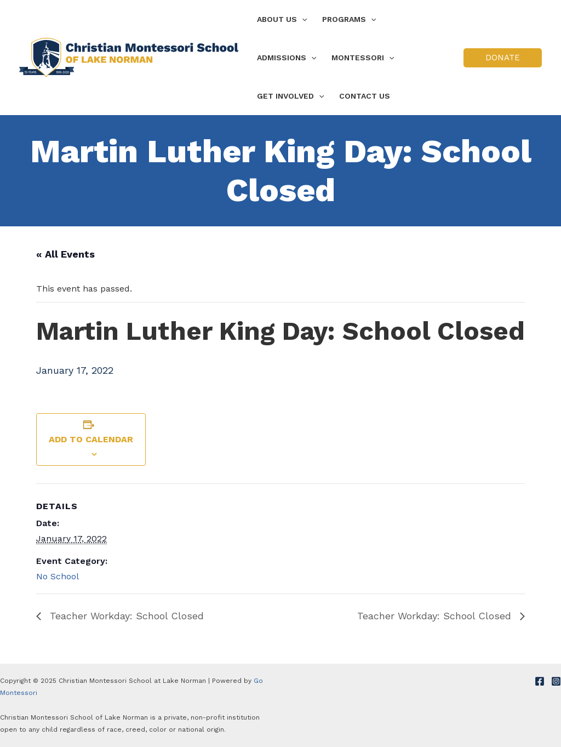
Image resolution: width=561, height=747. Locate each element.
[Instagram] (556, 681)
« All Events (65, 254)
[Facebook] (540, 681)
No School (57, 576)
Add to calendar (91, 439)
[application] (302, 19)
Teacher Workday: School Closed (125, 615)
